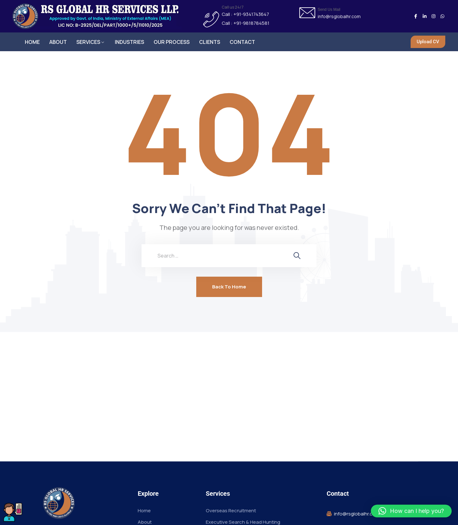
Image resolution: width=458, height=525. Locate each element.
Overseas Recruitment (231, 510)
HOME (32, 41)
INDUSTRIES (129, 41)
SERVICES (88, 41)
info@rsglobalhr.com (339, 16)
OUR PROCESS (172, 41)
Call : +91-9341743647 (245, 14)
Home (144, 510)
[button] (411, 511)
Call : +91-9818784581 (245, 23)
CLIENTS (209, 41)
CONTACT (242, 41)
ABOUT (58, 41)
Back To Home (229, 287)
